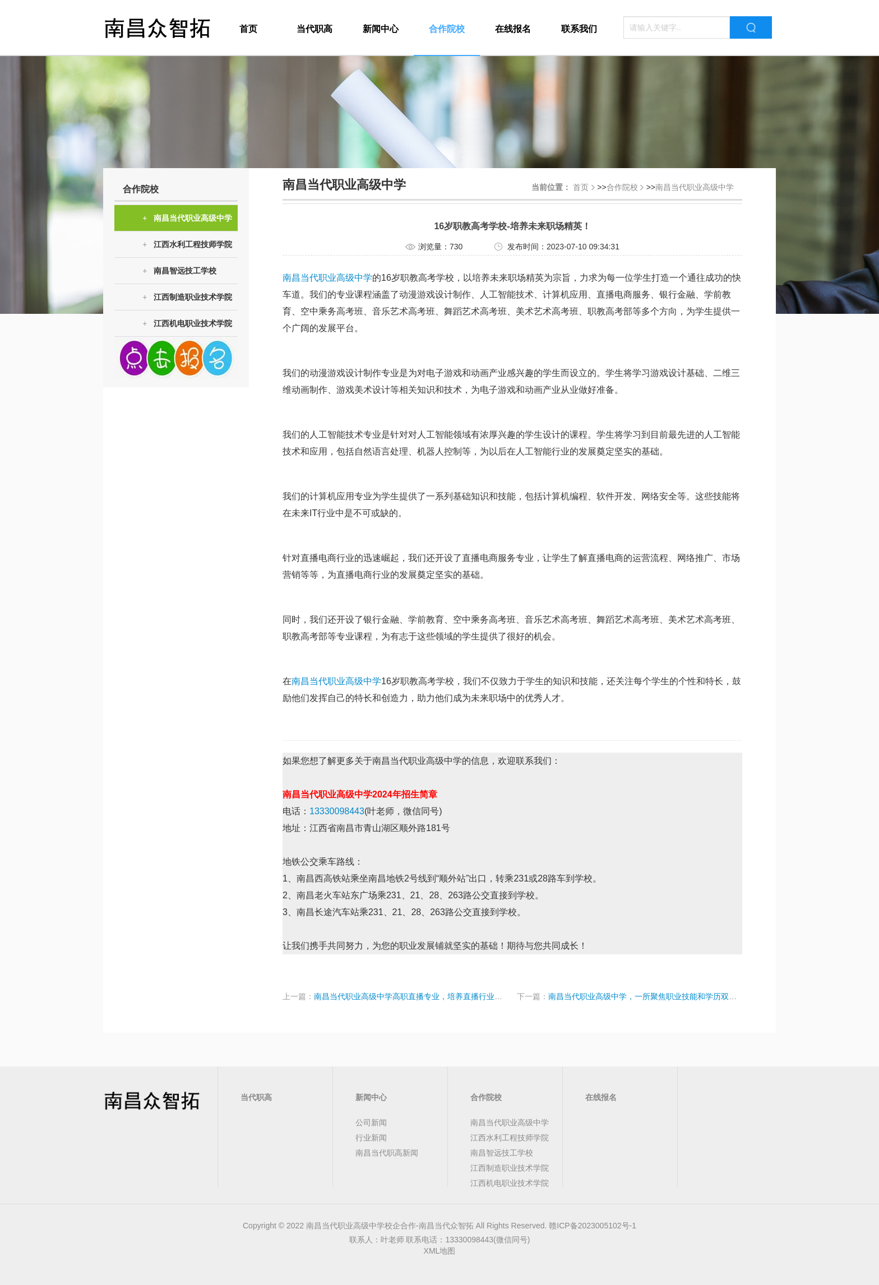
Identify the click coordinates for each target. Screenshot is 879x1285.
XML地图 (440, 1250)
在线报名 (513, 29)
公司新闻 (371, 1122)
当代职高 (314, 29)
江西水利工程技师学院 (187, 244)
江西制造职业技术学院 (187, 297)
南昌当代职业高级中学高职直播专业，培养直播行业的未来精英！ (428, 996)
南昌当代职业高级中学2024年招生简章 (360, 794)
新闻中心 (381, 29)
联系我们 (579, 29)
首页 (248, 29)
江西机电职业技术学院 (187, 323)
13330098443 (336, 811)
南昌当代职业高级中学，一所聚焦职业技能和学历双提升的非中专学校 (670, 996)
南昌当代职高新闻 (386, 1152)
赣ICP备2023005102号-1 (592, 1225)
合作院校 (447, 29)
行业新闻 (371, 1137)
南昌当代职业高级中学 (187, 218)
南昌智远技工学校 (179, 271)
